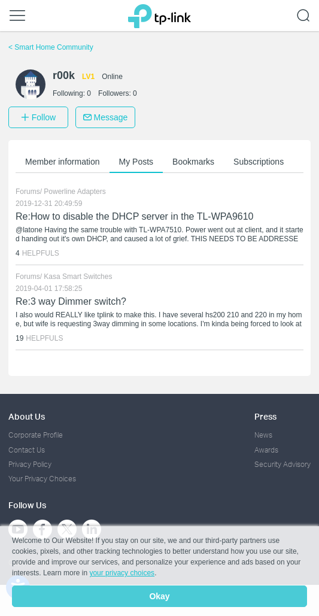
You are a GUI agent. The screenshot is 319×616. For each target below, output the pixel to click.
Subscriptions (258, 161)
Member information (62, 161)
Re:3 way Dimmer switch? (71, 301)
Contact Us (26, 449)
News (263, 434)
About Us (26, 416)
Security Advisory (282, 464)
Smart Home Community (50, 47)
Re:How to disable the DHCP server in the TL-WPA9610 (135, 216)
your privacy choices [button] (121, 573)
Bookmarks (193, 161)
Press (265, 416)
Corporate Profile (35, 434)
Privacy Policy (29, 464)
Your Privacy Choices (42, 478)
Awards (266, 449)
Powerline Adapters (74, 191)
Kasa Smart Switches (78, 276)
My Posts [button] (136, 161)
